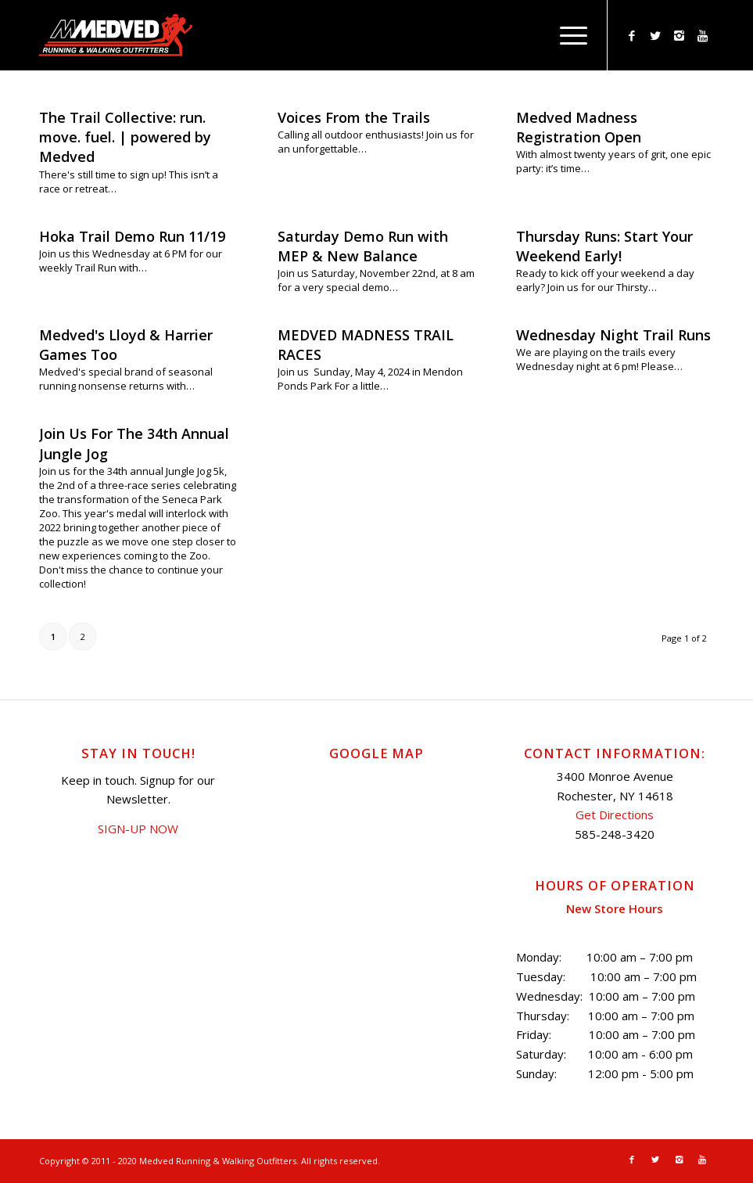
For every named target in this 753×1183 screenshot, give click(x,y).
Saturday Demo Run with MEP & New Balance (363, 246)
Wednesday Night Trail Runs (613, 334)
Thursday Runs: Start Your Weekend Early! (604, 246)
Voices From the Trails (354, 117)
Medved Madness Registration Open (578, 127)
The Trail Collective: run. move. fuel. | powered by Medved (125, 137)
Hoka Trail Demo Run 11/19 (132, 236)
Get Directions (615, 814)
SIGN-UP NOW (138, 828)
